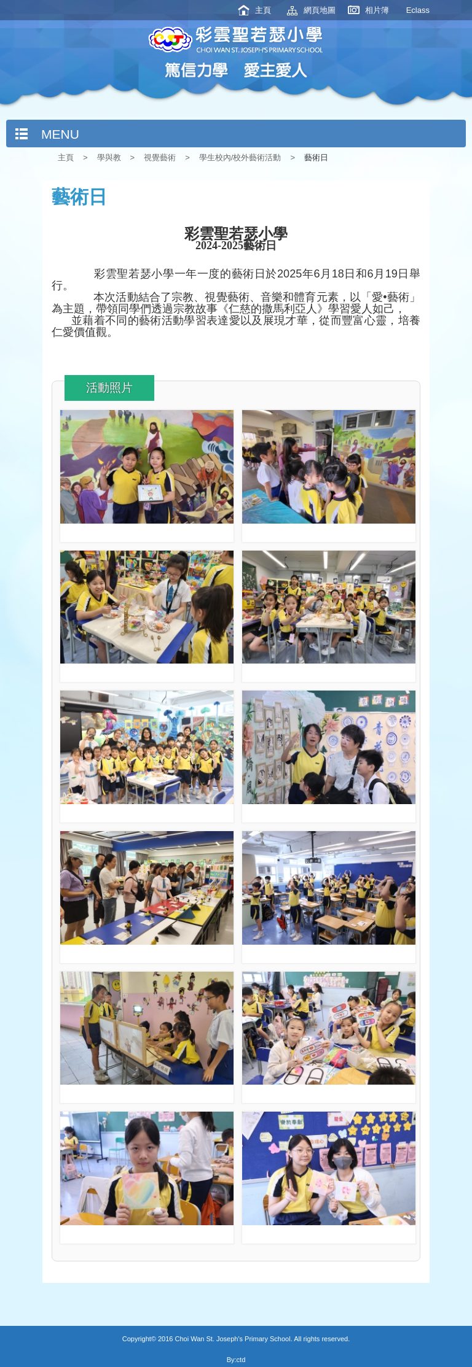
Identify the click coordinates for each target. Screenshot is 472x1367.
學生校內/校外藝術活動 (240, 157)
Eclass (418, 10)
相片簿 (377, 10)
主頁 (263, 10)
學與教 (109, 157)
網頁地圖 (320, 10)
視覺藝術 (160, 157)
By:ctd (236, 1359)
